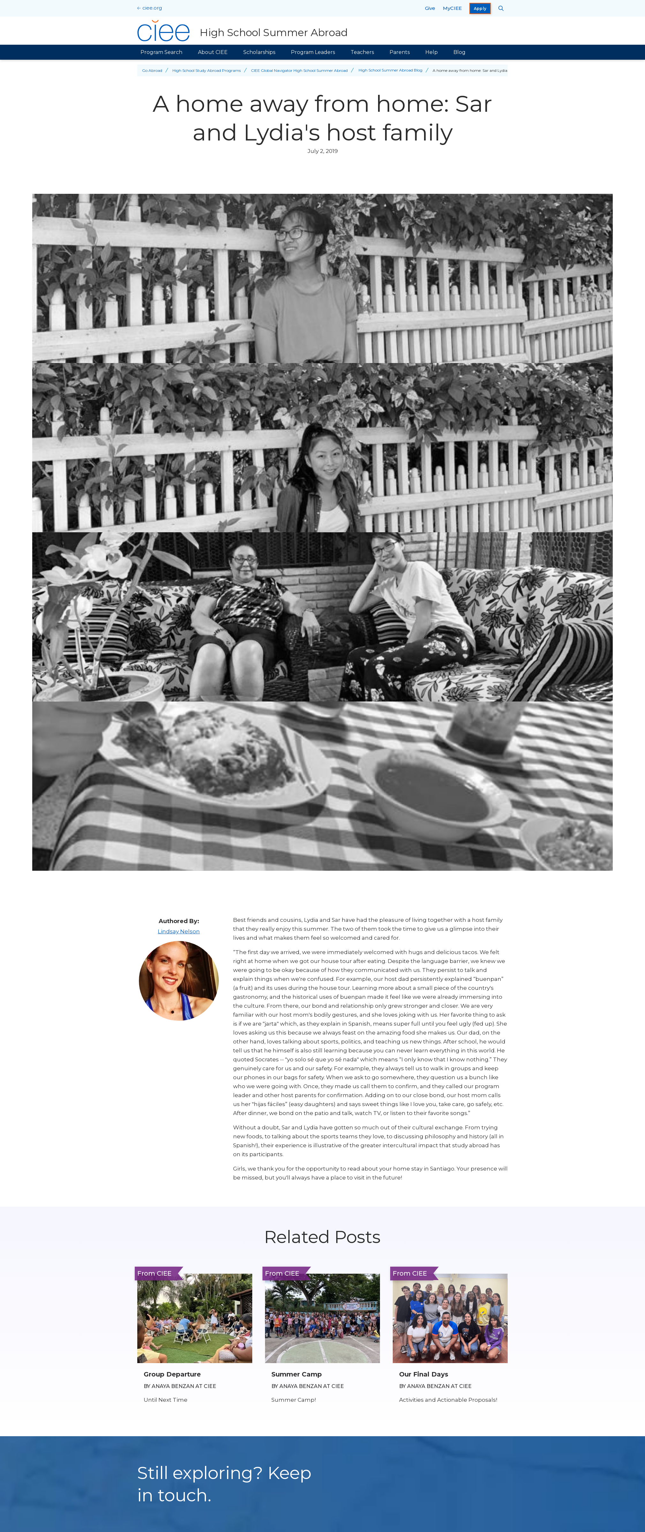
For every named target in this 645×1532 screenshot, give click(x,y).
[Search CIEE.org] (501, 8)
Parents (400, 52)
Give (430, 8)
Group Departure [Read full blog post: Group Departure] (172, 1374)
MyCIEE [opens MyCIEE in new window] (452, 8)
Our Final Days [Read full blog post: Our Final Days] (423, 1374)
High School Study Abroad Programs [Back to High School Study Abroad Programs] (206, 70)
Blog (459, 52)
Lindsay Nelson (179, 931)
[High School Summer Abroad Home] (242, 30)
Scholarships (259, 52)
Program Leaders (313, 52)
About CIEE (213, 52)
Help (431, 52)
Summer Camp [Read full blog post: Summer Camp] (296, 1374)
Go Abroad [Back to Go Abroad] (152, 70)
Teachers (362, 52)
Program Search (161, 52)
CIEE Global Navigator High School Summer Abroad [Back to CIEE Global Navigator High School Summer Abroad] (299, 70)
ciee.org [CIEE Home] (152, 8)
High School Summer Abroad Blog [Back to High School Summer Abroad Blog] (390, 70)
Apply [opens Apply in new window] (480, 8)
